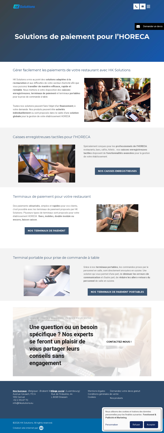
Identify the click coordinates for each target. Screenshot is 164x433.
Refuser (136, 425)
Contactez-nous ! (118, 343)
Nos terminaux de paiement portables (117, 293)
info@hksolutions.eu (23, 403)
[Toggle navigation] (148, 6)
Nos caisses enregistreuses (117, 172)
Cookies (92, 397)
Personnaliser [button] (111, 425)
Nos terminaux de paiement (46, 232)
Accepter (151, 425)
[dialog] (132, 419)
